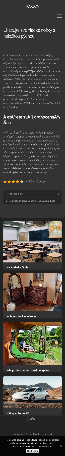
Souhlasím (32, 451)
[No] (61, 446)
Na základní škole (17, 267)
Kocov (32, 6)
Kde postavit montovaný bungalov (28, 370)
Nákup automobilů (18, 413)
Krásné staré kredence (21, 316)
